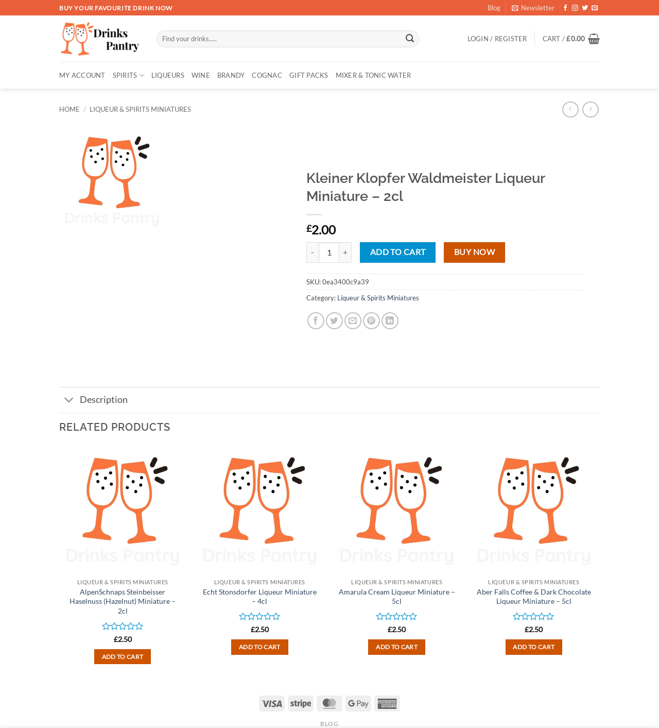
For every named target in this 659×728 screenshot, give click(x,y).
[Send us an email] (595, 8)
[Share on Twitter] (334, 320)
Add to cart (398, 252)
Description (93, 401)
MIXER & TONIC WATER (373, 75)
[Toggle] (69, 401)
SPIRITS (128, 75)
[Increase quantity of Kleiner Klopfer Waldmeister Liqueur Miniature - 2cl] (345, 252)
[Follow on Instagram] (575, 8)
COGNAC (267, 75)
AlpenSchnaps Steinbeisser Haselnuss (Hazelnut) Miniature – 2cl (123, 601)
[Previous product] (590, 109)
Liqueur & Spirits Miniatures (140, 109)
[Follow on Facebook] (565, 8)
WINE (201, 75)
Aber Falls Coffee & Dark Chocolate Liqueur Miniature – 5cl (534, 596)
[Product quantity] (329, 252)
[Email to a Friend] (352, 320)
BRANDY (231, 75)
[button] (533, 7)
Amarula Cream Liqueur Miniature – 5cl (397, 596)
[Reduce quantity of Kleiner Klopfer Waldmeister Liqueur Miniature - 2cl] (312, 252)
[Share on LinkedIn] (389, 320)
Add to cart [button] (123, 656)
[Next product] (570, 109)
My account (82, 75)
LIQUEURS (167, 75)
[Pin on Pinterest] (371, 320)
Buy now (474, 252)
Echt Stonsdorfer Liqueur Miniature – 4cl (260, 596)
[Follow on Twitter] (585, 8)
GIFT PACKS (308, 75)
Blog (494, 8)
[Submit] (410, 39)
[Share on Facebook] (315, 320)
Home (69, 109)
